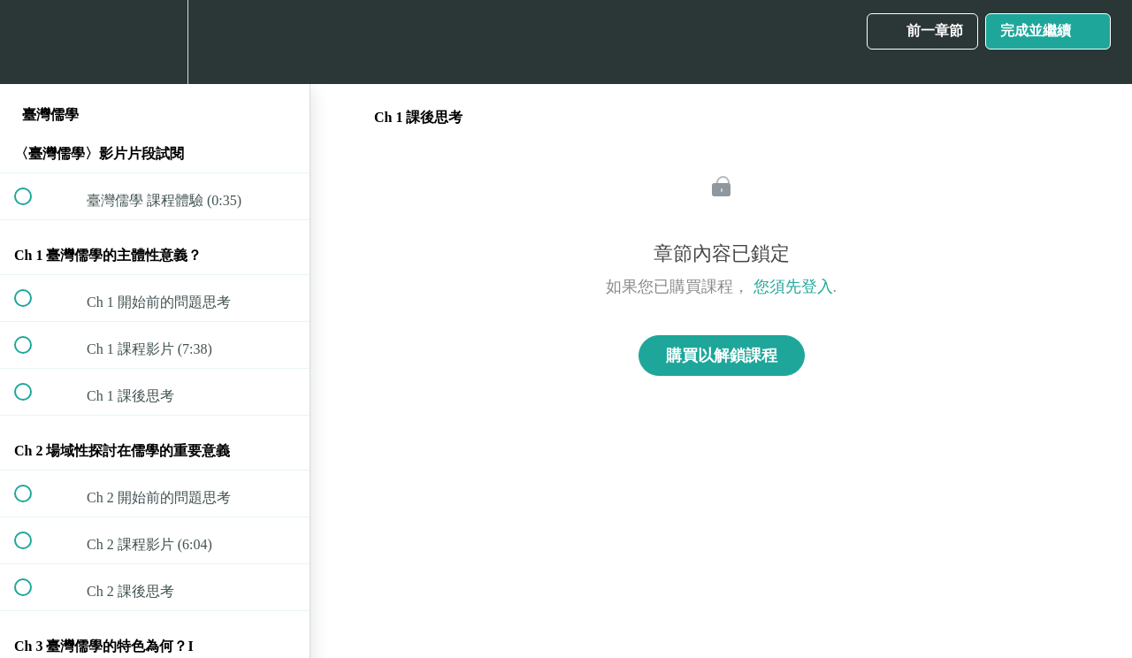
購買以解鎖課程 (721, 355)
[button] (32, 42)
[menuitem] (154, 42)
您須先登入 (793, 286)
